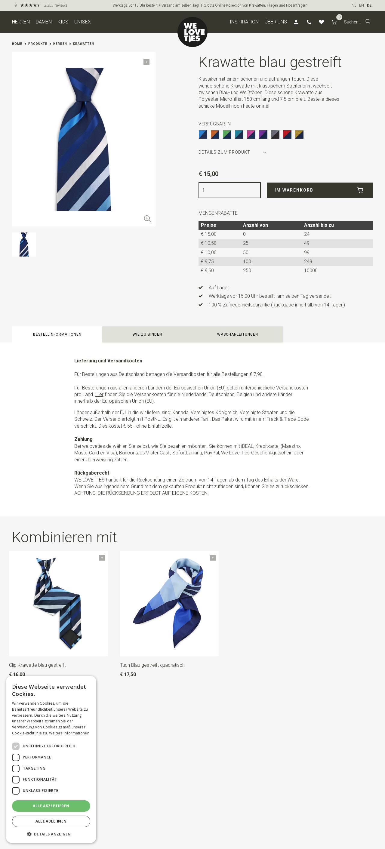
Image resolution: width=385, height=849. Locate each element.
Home (17, 43)
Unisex (82, 22)
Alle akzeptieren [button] (51, 805)
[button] (368, 22)
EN (361, 5)
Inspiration (244, 22)
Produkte (37, 43)
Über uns (276, 22)
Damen (44, 22)
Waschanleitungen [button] (237, 334)
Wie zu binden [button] (147, 334)
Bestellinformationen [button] (57, 334)
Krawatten (83, 43)
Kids (63, 22)
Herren (21, 22)
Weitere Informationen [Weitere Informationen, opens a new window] (69, 733)
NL (354, 5)
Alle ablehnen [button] (50, 821)
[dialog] (51, 759)
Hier (99, 394)
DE (369, 5)
